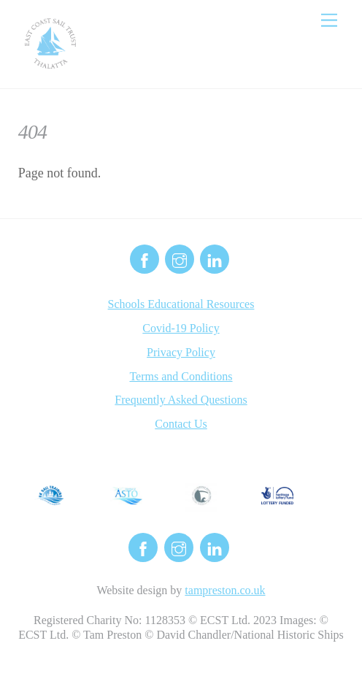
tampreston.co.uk (225, 590)
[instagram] (179, 258)
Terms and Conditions (180, 376)
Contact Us (181, 424)
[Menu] (329, 20)
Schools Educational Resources (181, 304)
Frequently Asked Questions (181, 399)
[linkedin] (214, 258)
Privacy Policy (181, 352)
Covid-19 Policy (180, 328)
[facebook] (144, 258)
